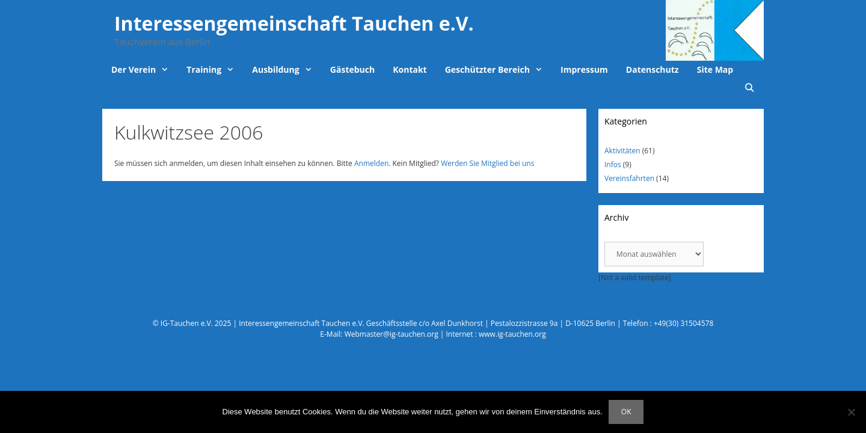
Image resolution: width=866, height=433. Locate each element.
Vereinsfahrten (629, 178)
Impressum (584, 69)
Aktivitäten (622, 151)
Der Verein (144, 70)
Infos (612, 164)
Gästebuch (352, 69)
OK (626, 412)
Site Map (715, 69)
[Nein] (851, 412)
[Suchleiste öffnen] (749, 88)
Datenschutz (652, 69)
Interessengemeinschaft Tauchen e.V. (294, 23)
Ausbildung (286, 70)
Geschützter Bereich (498, 70)
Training (214, 70)
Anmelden (371, 163)
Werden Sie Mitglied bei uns (487, 163)
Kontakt (409, 69)
